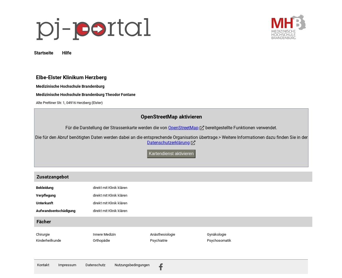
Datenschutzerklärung (168, 142)
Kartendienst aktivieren (171, 153)
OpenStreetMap (183, 127)
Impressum (67, 265)
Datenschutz (95, 265)
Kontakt (43, 265)
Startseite (43, 53)
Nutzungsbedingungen (132, 265)
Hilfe (66, 53)
